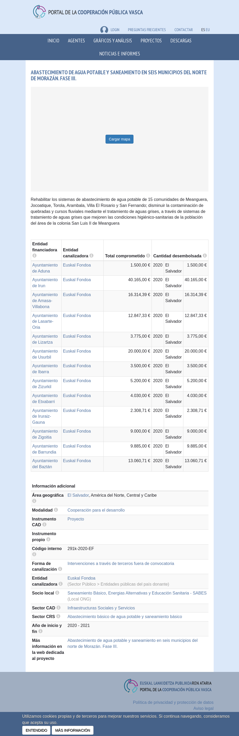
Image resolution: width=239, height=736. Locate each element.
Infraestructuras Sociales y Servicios (101, 608)
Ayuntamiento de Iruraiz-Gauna (45, 416)
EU (208, 29)
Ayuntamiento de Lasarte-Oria (45, 321)
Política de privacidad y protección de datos (173, 702)
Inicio (53, 40)
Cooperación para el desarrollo (96, 510)
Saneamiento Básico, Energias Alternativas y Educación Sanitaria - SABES (137, 593)
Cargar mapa (119, 139)
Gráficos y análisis (113, 40)
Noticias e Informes (119, 53)
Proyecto (76, 519)
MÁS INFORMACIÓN (72, 730)
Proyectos (151, 40)
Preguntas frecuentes (147, 29)
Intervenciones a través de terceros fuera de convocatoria (121, 563)
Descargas (180, 40)
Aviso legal (203, 708)
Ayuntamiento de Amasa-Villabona (45, 300)
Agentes (76, 40)
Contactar (183, 29)
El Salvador (78, 495)
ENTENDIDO (36, 730)
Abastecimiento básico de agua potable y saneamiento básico (125, 616)
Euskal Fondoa (77, 265)
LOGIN (109, 29)
